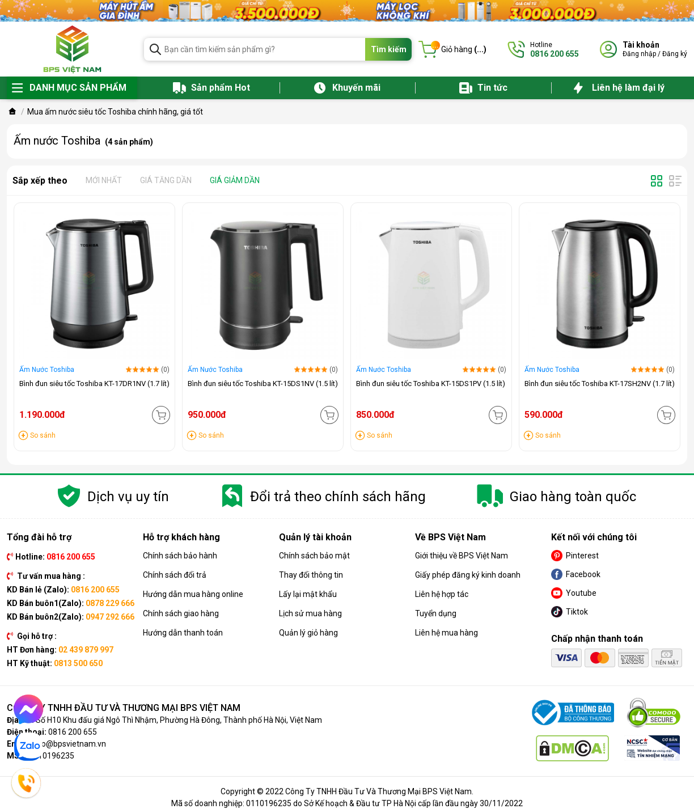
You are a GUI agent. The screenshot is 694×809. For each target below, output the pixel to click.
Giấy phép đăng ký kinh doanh (467, 574)
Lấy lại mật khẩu (308, 594)
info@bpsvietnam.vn (69, 743)
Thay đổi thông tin (311, 574)
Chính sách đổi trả (174, 574)
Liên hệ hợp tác (441, 594)
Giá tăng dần (166, 180)
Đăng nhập (639, 54)
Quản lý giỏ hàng (308, 632)
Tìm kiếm (389, 49)
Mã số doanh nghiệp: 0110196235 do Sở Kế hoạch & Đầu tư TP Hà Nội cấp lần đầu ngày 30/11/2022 (347, 803)
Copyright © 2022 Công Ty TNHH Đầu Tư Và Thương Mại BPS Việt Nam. (347, 791)
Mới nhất (104, 180)
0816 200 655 (72, 731)
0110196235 (51, 755)
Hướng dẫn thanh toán (183, 632)
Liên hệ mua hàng (446, 632)
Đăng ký (674, 54)
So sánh (43, 435)
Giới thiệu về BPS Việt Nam (461, 555)
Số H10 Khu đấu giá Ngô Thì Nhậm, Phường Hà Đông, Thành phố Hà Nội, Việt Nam (179, 720)
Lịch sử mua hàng (310, 613)
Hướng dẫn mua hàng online (193, 594)
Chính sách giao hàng (181, 613)
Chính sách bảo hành (180, 555)
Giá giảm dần (235, 180)
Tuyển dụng (435, 613)
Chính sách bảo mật (314, 555)
